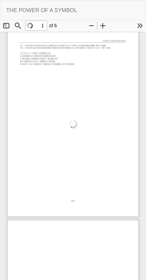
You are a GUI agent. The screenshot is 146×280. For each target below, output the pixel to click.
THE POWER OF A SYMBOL (41, 10)
